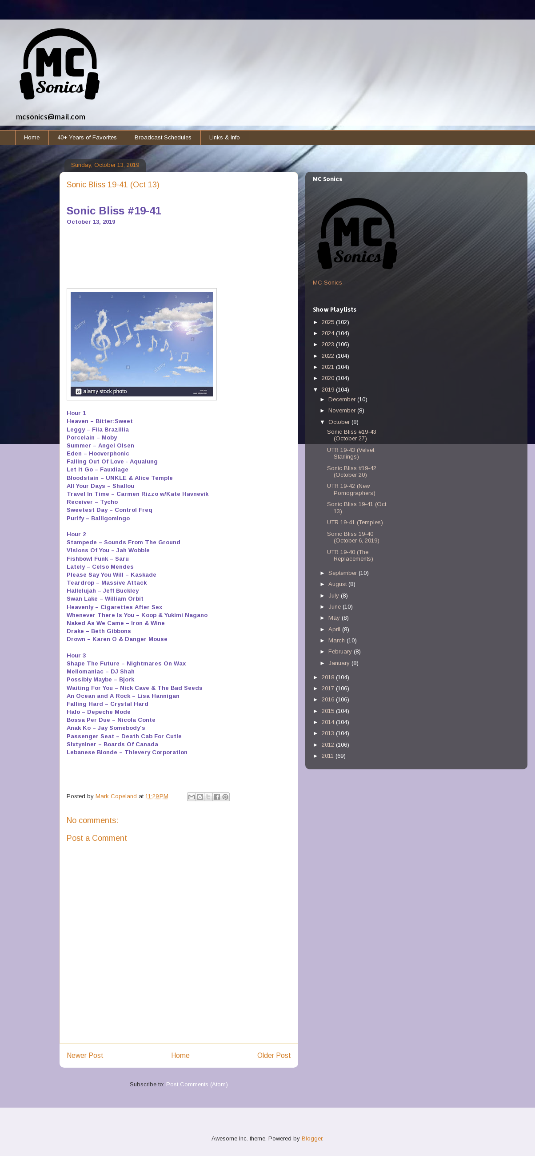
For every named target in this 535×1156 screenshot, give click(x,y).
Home (32, 137)
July (334, 595)
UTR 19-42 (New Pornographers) (351, 489)
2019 (329, 389)
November (342, 410)
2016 (329, 699)
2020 (329, 378)
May (335, 617)
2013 (329, 733)
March (337, 640)
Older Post (274, 1055)
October (339, 422)
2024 (329, 333)
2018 (329, 677)
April (335, 629)
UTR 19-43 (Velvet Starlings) (350, 453)
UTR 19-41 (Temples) (355, 522)
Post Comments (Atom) (197, 1084)
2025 (329, 322)
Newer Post (85, 1055)
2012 (329, 744)
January (339, 663)
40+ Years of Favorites (87, 137)
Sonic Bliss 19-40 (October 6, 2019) (353, 537)
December (342, 399)
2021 (329, 367)
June (335, 606)
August (338, 584)
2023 (329, 344)
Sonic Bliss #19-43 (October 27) (351, 435)
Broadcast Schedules (163, 137)
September (343, 573)
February (341, 651)
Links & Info (224, 137)
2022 (329, 355)
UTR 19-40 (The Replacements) (350, 555)
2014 (329, 722)
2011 (328, 755)
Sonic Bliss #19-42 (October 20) (351, 472)
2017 (329, 688)
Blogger (312, 1138)
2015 (329, 711)
